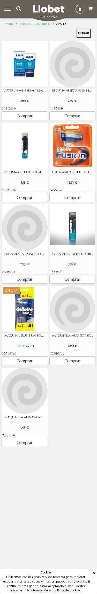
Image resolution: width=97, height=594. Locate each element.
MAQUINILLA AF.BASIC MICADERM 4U (73, 335)
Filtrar (83, 33)
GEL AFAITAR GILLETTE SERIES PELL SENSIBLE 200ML (73, 253)
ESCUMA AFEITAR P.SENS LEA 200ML (73, 90)
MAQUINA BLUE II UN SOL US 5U (26, 335)
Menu (8, 9)
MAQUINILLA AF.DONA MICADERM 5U (26, 417)
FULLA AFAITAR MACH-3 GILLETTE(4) (26, 253)
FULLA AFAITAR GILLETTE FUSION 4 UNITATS (73, 172)
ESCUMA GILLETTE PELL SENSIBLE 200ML (26, 172)
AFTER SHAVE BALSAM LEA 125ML (26, 90)
